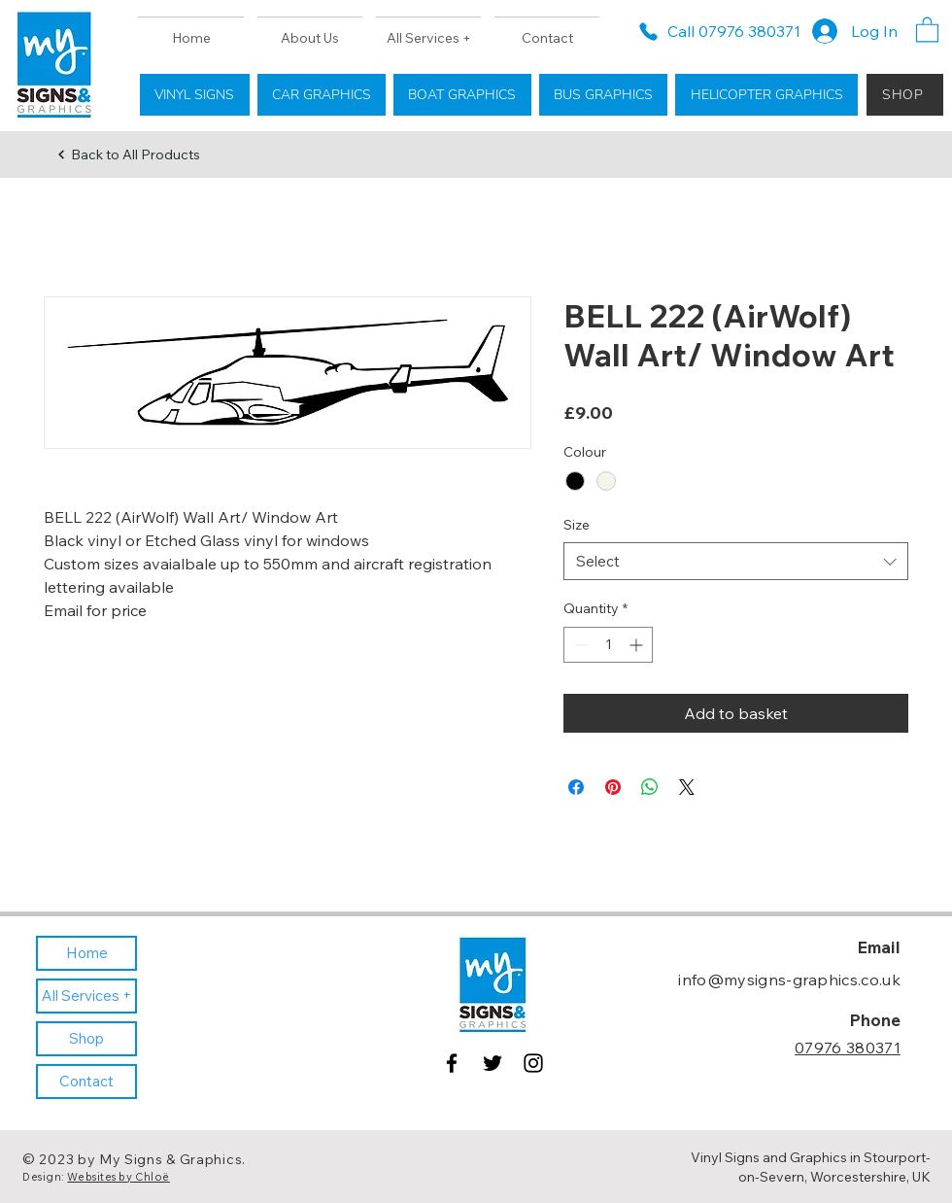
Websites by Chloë (118, 1177)
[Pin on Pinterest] (613, 787)
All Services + (87, 995)
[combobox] (735, 561)
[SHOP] (905, 95)
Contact (86, 1081)
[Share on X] (686, 787)
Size (576, 524)
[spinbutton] (608, 645)
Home (87, 953)
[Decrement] (578, 645)
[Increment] (638, 645)
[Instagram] (533, 1063)
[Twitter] (492, 1063)
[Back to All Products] (128, 154)
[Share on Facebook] (576, 787)
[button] (927, 29)
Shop (86, 1038)
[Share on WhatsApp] (650, 787)
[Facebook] (451, 1063)
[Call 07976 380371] (718, 31)
